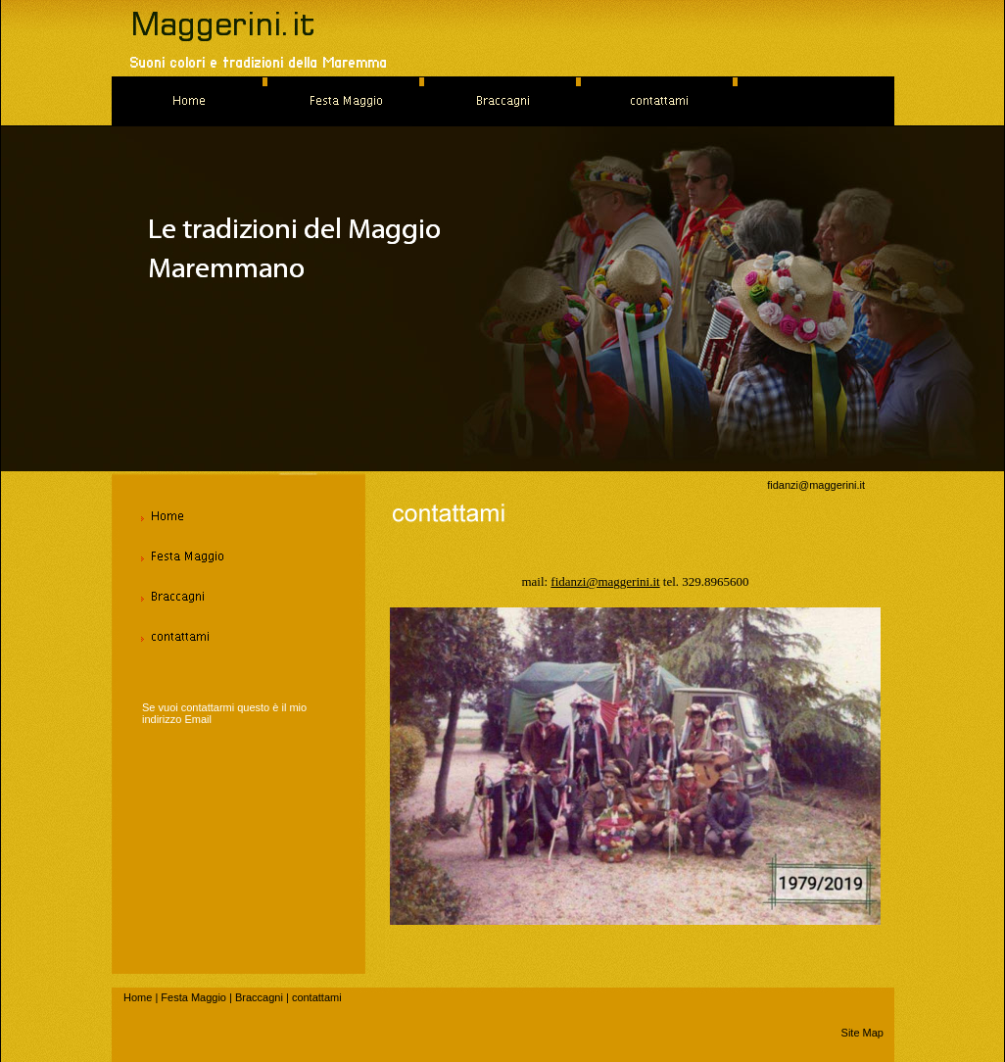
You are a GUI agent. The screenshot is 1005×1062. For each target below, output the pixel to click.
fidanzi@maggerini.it (816, 485)
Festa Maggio (193, 997)
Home (137, 997)
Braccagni (259, 997)
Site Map (862, 1032)
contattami (317, 997)
